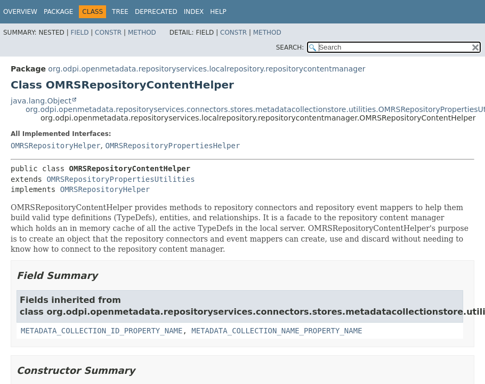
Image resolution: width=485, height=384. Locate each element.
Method (142, 32)
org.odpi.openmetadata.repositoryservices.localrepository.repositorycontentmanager (206, 69)
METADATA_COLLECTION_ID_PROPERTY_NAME (101, 330)
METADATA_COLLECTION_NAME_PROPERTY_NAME (276, 330)
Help (218, 11)
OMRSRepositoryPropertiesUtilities (120, 179)
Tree (120, 11)
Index (194, 11)
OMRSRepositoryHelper (56, 145)
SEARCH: (290, 47)
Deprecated (156, 11)
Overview (20, 11)
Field (79, 32)
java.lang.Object (41, 101)
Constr (108, 32)
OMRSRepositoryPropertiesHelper (172, 145)
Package (58, 11)
